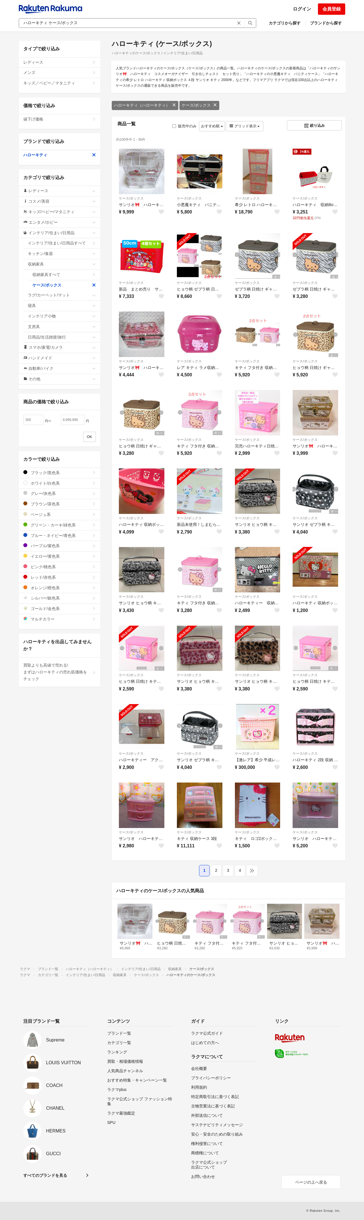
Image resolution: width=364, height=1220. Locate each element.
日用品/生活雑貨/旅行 (62, 337)
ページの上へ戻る (311, 1182)
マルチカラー (59, 619)
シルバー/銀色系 (59, 598)
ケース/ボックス (199, 105)
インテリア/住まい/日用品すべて (62, 243)
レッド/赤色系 (59, 577)
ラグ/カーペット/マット (62, 295)
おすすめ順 (212, 126)
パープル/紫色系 (59, 545)
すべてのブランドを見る (45, 1175)
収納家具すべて (64, 274)
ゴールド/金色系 (59, 608)
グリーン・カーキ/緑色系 (59, 524)
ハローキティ (59, 155)
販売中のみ (184, 126)
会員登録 (331, 9)
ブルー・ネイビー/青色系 (59, 535)
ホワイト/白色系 (59, 483)
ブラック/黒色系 (59, 472)
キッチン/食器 (62, 253)
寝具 (62, 305)
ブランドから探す (326, 23)
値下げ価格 (59, 119)
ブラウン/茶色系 (59, 503)
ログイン (302, 9)
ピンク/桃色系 (59, 566)
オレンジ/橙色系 (59, 587)
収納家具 (62, 264)
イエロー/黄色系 (59, 556)
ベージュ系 (59, 514)
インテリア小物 (62, 316)
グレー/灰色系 (59, 493)
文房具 (62, 326)
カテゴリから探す (285, 23)
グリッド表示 (244, 126)
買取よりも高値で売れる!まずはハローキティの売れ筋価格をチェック (59, 672)
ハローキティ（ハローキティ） (145, 105)
